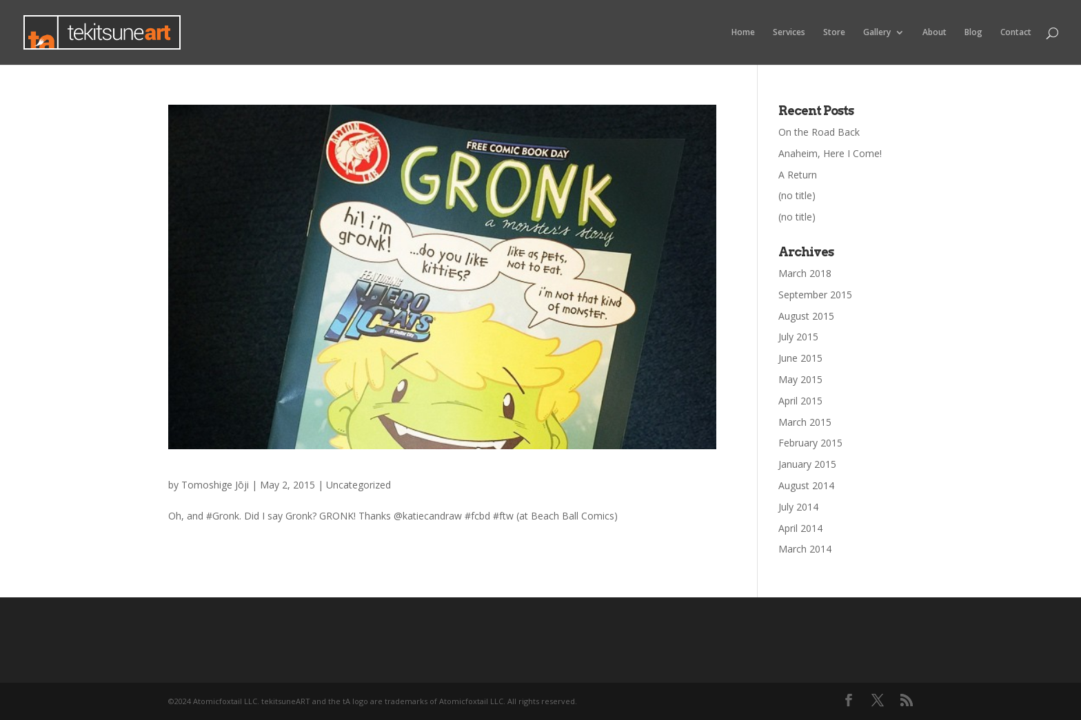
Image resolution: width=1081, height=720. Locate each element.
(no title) (797, 195)
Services (789, 33)
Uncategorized (358, 484)
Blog (973, 33)
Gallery (877, 33)
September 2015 (815, 294)
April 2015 (800, 400)
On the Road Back (819, 131)
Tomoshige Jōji (215, 484)
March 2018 (804, 273)
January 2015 (807, 464)
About (934, 33)
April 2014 (800, 528)
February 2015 (810, 442)
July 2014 (798, 506)
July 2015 (798, 336)
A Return (797, 174)
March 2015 (804, 422)
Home (743, 33)
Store (834, 33)
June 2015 (800, 357)
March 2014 (804, 548)
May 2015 (800, 379)
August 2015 (806, 315)
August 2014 (806, 485)
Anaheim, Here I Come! (830, 153)
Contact (1015, 33)
